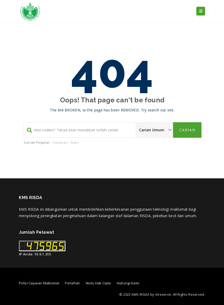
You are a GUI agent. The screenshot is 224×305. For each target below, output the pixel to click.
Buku (75, 142)
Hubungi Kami (128, 283)
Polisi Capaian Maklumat (39, 283)
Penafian (72, 283)
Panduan (60, 142)
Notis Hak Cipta (98, 283)
